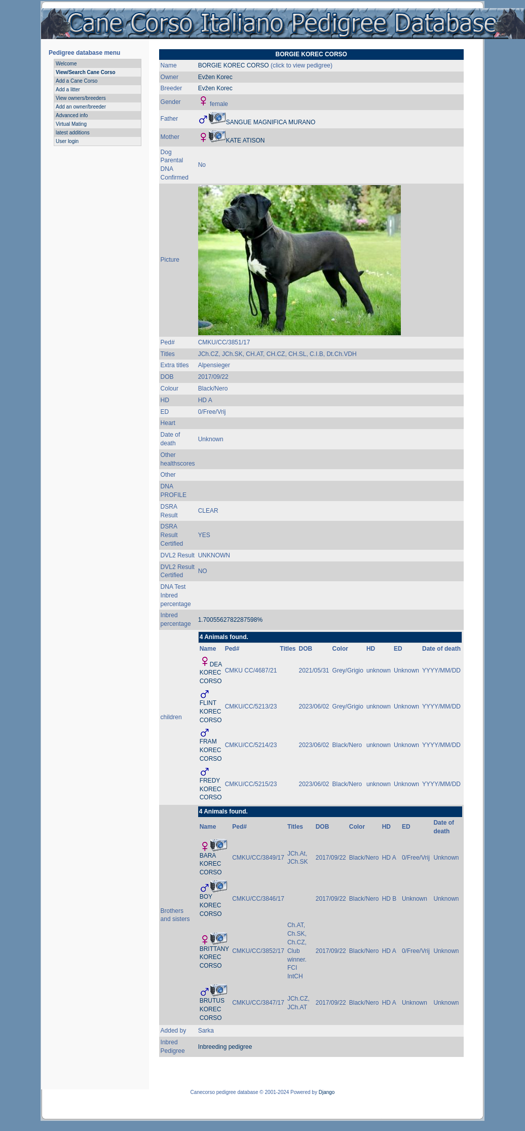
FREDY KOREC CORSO (211, 789)
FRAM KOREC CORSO (211, 750)
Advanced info (72, 115)
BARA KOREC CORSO (211, 864)
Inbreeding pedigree (225, 1046)
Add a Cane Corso (76, 81)
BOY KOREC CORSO (211, 905)
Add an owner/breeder (81, 107)
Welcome (66, 63)
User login (67, 141)
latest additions (73, 132)
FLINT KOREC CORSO (211, 711)
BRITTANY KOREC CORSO (214, 957)
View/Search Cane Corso (86, 72)
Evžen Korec (215, 77)
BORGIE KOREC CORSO (233, 65)
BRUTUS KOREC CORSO (212, 1009)
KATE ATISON (245, 140)
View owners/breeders (81, 98)
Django (327, 1092)
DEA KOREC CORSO (211, 673)
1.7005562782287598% (230, 619)
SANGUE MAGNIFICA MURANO (271, 122)
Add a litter (68, 89)
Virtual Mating (71, 124)
